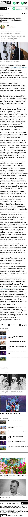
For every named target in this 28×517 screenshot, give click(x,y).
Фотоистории (4, 372)
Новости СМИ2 (3, 368)
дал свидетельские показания (19, 67)
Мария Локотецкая (10, 27)
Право (1, 15)
